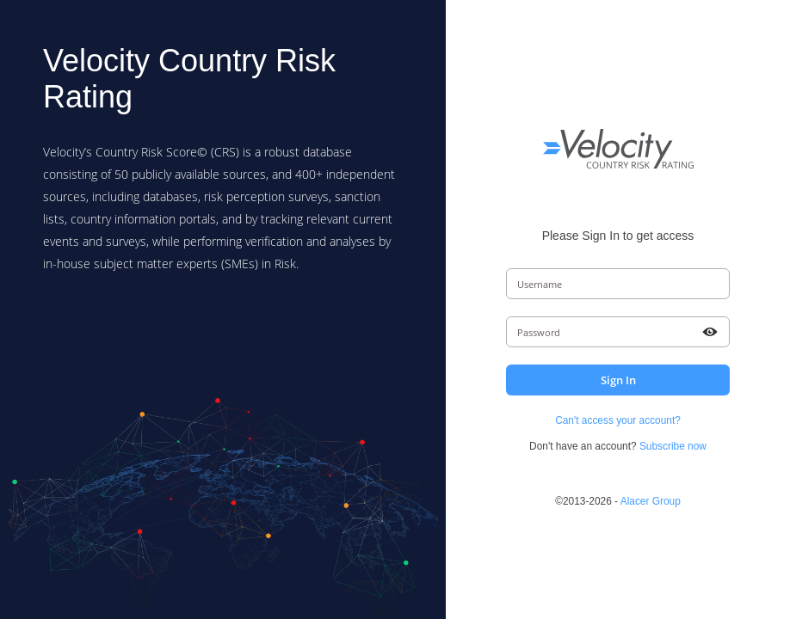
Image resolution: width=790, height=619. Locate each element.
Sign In (618, 380)
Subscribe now (673, 446)
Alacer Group (650, 501)
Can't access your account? (618, 420)
